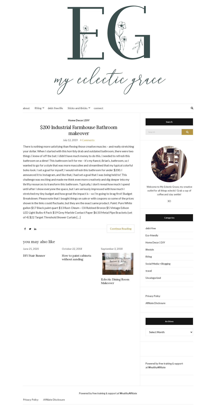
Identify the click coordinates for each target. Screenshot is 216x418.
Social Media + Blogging (158, 263)
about (26, 108)
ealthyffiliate (156, 367)
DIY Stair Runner (34, 255)
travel (149, 270)
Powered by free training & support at (99, 393)
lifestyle (150, 249)
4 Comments (87, 140)
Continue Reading (120, 228)
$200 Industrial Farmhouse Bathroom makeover (78, 130)
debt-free (151, 228)
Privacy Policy (153, 296)
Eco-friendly (152, 235)
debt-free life (55, 108)
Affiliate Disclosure (155, 303)
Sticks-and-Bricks (77, 108)
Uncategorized (153, 277)
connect (98, 108)
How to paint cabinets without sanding (76, 257)
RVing (38, 108)
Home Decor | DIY (78, 120)
